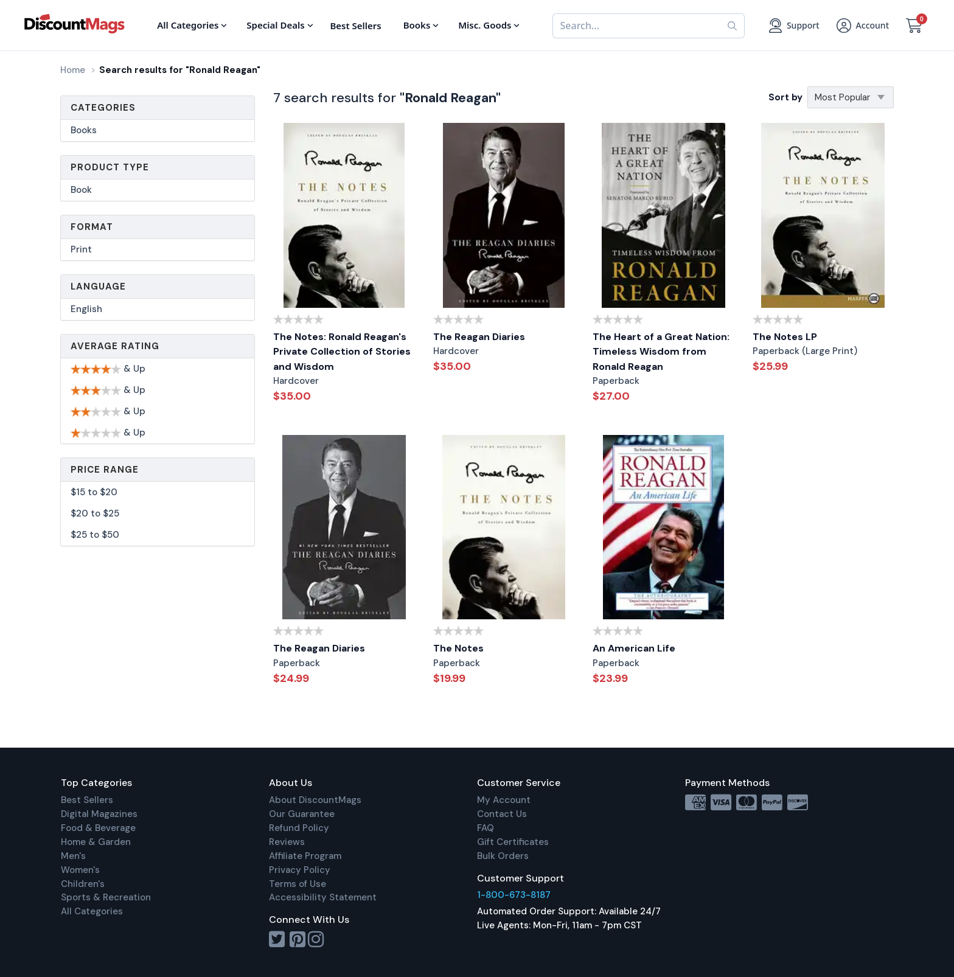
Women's (80, 870)
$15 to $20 (94, 492)
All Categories (92, 911)
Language (98, 286)
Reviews (287, 842)
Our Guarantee (302, 814)
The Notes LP (785, 336)
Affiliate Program (305, 856)
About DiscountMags (315, 800)
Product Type (110, 167)
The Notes (458, 648)
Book (81, 190)
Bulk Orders (503, 856)
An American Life (634, 648)
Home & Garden (96, 842)
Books (84, 130)
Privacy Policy (299, 870)
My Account (504, 800)
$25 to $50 (95, 535)
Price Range (105, 470)
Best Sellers (87, 800)
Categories (103, 108)
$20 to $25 (95, 513)
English (86, 309)
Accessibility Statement (323, 897)
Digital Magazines (99, 814)
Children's (83, 884)
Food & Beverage (98, 828)
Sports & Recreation (106, 897)
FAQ (485, 828)
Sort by (785, 97)
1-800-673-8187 (514, 895)
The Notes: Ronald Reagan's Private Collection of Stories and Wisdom (342, 351)
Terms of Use (297, 884)
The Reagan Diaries (479, 336)
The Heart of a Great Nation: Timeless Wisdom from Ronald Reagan (661, 351)
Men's (73, 856)
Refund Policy (299, 828)
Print (81, 249)
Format (92, 227)
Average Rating (115, 346)
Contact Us (502, 814)
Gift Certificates (513, 842)
